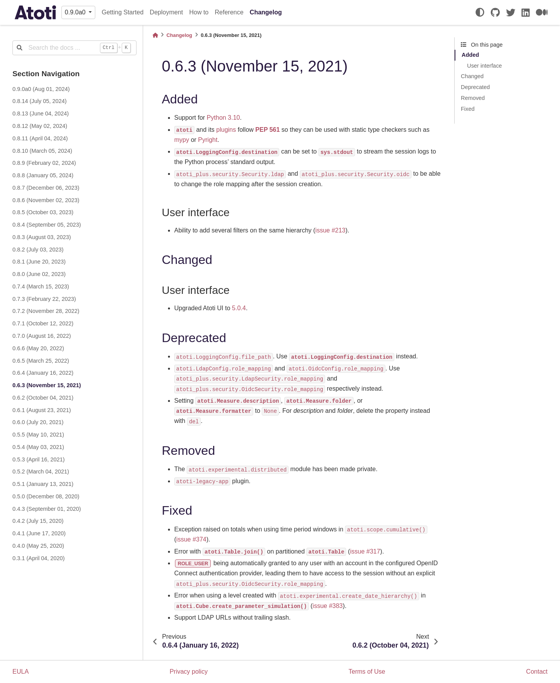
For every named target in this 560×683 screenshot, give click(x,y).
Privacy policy (189, 671)
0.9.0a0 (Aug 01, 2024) (41, 89)
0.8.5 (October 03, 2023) (43, 212)
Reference (229, 12)
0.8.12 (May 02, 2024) (39, 126)
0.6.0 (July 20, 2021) (37, 422)
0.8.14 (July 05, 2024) (39, 101)
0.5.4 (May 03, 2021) (38, 447)
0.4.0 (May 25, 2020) (38, 546)
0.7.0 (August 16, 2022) (41, 336)
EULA (20, 671)
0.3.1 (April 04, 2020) (38, 558)
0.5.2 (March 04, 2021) (40, 471)
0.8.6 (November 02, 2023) (45, 200)
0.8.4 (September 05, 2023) (46, 225)
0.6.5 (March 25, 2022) (40, 361)
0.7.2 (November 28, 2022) (45, 311)
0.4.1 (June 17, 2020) (39, 533)
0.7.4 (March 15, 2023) (40, 286)
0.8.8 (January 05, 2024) (43, 175)
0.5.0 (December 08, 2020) (45, 496)
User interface (484, 66)
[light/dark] (480, 12)
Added (470, 55)
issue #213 (330, 230)
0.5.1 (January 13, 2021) (43, 484)
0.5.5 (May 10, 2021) (38, 434)
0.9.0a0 (76, 12)
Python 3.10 (223, 117)
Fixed (467, 109)
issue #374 (191, 539)
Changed (472, 76)
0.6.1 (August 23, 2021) (41, 410)
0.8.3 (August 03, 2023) (41, 237)
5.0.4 (239, 308)
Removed (473, 98)
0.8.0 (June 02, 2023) (39, 274)
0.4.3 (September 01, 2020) (46, 509)
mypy (181, 139)
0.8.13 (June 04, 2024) (40, 113)
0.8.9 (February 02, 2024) (44, 163)
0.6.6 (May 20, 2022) (38, 348)
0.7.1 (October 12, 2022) (43, 323)
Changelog (266, 12)
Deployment (166, 12)
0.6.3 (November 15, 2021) (46, 385)
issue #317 (365, 551)
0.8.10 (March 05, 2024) (42, 151)
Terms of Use (366, 671)
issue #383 (328, 606)
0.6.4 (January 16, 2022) (43, 373)
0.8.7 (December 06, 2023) (45, 188)
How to (198, 12)
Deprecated (475, 87)
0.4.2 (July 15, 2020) (37, 521)
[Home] (155, 35)
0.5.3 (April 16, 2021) (38, 459)
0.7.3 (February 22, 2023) (44, 299)
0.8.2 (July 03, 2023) (37, 249)
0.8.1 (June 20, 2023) (39, 262)
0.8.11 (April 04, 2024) (40, 138)
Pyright (207, 139)
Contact (537, 671)
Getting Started (123, 12)
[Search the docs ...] (74, 47)
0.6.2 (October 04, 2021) (43, 398)
